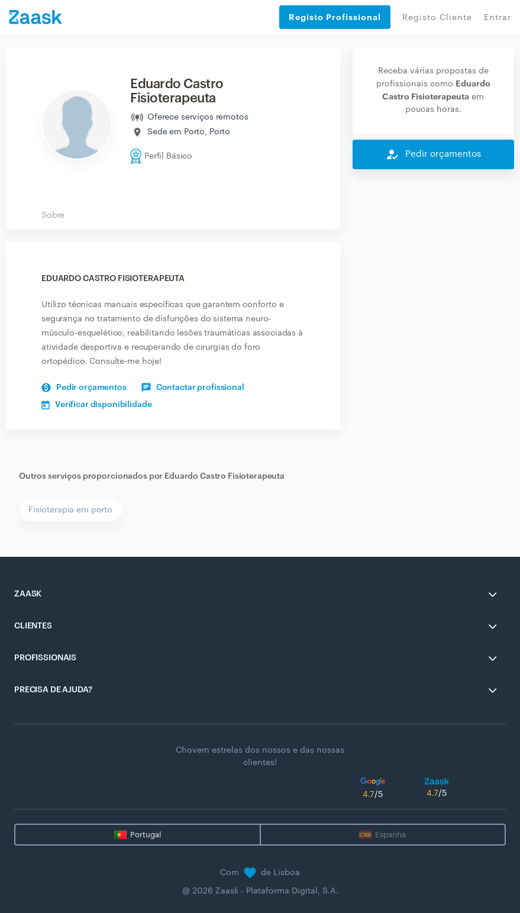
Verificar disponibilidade (96, 404)
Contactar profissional (192, 387)
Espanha (390, 834)
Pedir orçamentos (84, 387)
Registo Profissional (335, 17)
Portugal (145, 834)
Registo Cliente (437, 18)
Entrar (497, 18)
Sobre (52, 215)
